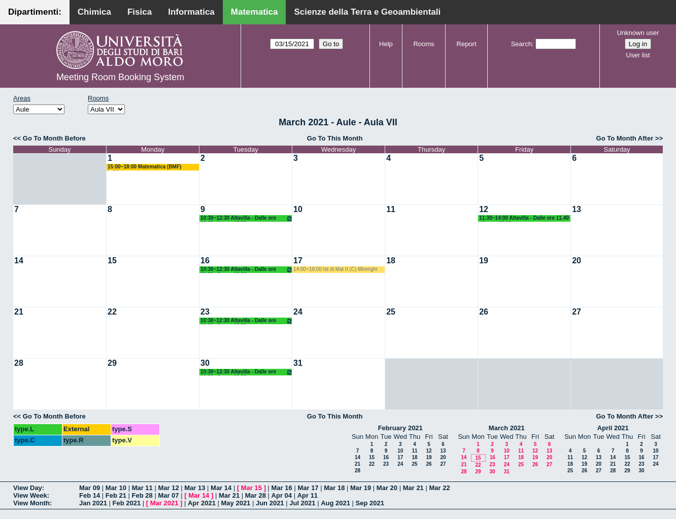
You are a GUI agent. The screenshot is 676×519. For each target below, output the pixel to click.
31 (297, 363)
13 (576, 209)
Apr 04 (282, 495)
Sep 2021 (370, 503)
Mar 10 (116, 488)
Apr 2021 (202, 503)
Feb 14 (89, 495)
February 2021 (400, 428)
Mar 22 (439, 488)
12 (483, 209)
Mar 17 (307, 488)
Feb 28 (142, 495)
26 (483, 311)
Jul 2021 (302, 503)
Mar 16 (282, 488)
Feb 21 (116, 495)
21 (18, 311)
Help (386, 44)
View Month (31, 503)
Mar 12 (168, 488)
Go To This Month (335, 138)
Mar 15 (251, 488)
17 (297, 260)
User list (638, 55)
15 (112, 260)
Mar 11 (142, 488)
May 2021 (236, 503)
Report (467, 44)
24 (297, 311)
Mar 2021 (164, 503)
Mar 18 (334, 488)
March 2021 (507, 428)
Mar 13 (194, 488)
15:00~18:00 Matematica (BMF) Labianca (144, 167)
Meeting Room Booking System (120, 77)
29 (112, 363)
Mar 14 (221, 488)
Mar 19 (360, 488)
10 (297, 209)
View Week (30, 495)
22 (112, 311)
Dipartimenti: (34, 12)
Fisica (139, 12)
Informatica (191, 12)
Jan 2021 (93, 503)
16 (205, 260)
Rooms (423, 44)
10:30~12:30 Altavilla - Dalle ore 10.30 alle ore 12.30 (246, 218)
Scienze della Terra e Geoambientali (367, 12)
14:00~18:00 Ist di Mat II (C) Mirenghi (335, 269)
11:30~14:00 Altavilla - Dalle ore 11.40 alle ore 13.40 (524, 218)
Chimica (94, 12)
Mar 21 (413, 488)
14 (18, 260)
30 (205, 363)
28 (18, 363)
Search (521, 44)
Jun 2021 (270, 503)
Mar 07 (168, 495)
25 (390, 311)
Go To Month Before (54, 138)
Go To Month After (625, 138)
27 (576, 311)
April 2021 (613, 428)
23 (205, 311)
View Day (27, 488)
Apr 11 (307, 495)
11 (390, 209)
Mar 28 (255, 495)
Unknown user (638, 33)
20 (576, 260)
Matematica (254, 12)
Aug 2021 (335, 503)
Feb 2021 (127, 503)
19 (483, 260)
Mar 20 (387, 488)
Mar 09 (89, 488)
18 (390, 260)
